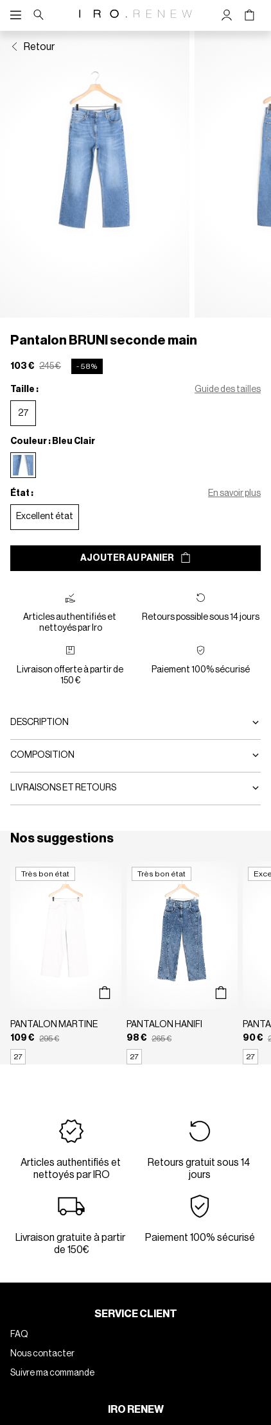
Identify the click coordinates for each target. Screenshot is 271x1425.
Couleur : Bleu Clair (52, 441)
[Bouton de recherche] (39, 15)
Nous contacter (42, 1353)
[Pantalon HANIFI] (182, 963)
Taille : (24, 389)
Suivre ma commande (52, 1373)
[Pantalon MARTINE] (65, 963)
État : (21, 493)
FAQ (19, 1334)
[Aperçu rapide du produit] (105, 993)
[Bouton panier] (249, 15)
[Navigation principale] (19, 15)
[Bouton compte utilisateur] (227, 15)
